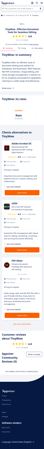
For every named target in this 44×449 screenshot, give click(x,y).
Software (5, 416)
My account (6, 427)
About (4, 412)
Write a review (34, 354)
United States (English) (23, 442)
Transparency (6, 400)
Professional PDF (23, 15)
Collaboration (10, 15)
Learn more (22, 192)
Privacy (4, 396)
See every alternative (22, 324)
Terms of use (6, 404)
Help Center (6, 432)
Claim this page (33, 44)
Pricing (22, 48)
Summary (8, 48)
